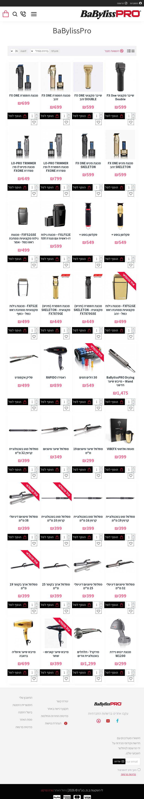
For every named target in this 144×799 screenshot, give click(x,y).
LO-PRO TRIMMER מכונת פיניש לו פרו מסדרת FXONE (23, 165)
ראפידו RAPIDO (56, 375)
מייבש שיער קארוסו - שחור (56, 651)
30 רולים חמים (88, 375)
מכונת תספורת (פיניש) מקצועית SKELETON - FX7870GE (55, 308)
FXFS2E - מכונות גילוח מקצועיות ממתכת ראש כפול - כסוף (23, 308)
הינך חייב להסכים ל (129, 770)
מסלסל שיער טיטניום (56, 447)
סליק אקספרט (24, 375)
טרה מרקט (47, 788)
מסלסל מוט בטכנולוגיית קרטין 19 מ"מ (120, 516)
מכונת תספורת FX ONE (23, 94)
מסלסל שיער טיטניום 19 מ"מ (88, 448)
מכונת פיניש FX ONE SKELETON (88, 163)
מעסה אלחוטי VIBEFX (120, 447)
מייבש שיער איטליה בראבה (24, 651)
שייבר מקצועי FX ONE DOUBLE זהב (88, 96)
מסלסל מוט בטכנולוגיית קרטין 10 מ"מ (55, 516)
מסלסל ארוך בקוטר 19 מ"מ (24, 583)
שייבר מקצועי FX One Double (120, 96)
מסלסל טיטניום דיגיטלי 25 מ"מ (88, 583)
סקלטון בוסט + (120, 233)
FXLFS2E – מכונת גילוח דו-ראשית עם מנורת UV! (56, 235)
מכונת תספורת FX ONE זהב (56, 96)
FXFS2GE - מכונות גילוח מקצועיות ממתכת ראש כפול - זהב (120, 308)
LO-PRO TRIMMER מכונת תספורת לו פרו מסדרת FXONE (56, 165)
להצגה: (23, 51)
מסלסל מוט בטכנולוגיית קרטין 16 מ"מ (88, 516)
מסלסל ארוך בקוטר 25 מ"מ (56, 583)
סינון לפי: (58, 51)
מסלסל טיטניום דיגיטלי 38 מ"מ (24, 516)
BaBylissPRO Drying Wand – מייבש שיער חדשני (120, 379)
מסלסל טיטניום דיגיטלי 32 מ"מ (120, 583)
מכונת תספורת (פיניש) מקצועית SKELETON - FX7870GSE (88, 308)
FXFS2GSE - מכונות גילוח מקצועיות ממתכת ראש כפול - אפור (23, 237)
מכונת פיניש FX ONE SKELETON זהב (120, 163)
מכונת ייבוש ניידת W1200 (120, 651)
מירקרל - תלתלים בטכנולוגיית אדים (88, 651)
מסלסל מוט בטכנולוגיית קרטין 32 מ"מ (23, 448)
